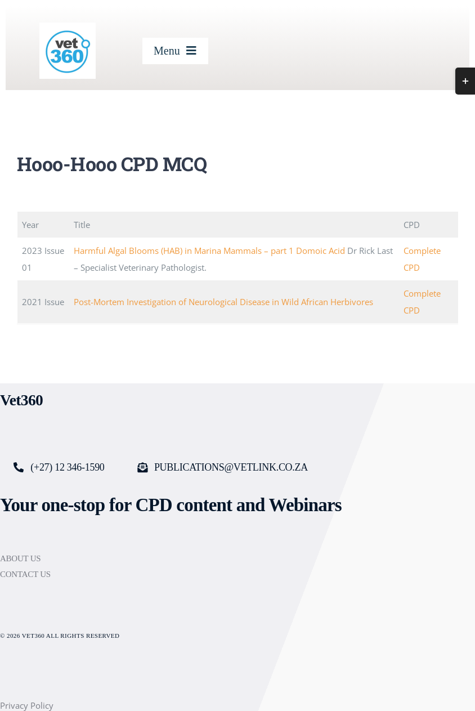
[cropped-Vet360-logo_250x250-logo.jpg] (67, 26)
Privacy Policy (26, 705)
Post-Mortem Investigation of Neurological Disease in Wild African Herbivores (223, 301)
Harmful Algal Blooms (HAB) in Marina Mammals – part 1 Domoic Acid (209, 250)
